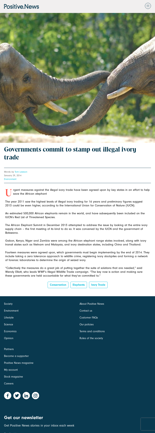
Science (8, 324)
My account (11, 369)
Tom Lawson (21, 171)
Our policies (87, 324)
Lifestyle (9, 317)
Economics (10, 331)
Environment (10, 179)
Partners (9, 349)
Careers (9, 383)
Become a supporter (16, 356)
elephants (79, 285)
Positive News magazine (19, 363)
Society (8, 304)
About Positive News (92, 304)
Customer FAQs (89, 317)
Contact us (86, 310)
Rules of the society (91, 338)
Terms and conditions (92, 331)
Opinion (8, 338)
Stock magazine (13, 376)
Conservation (58, 285)
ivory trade (98, 285)
